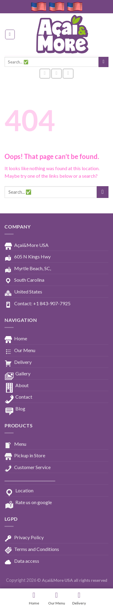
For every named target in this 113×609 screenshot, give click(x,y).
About (17, 385)
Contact (18, 397)
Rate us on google (28, 502)
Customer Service (28, 467)
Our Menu (20, 350)
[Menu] (10, 34)
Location (19, 491)
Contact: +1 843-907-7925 (38, 303)
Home (16, 338)
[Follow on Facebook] (44, 74)
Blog (15, 409)
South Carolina (24, 280)
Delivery (18, 362)
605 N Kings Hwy (28, 257)
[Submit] (103, 62)
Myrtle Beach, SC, (28, 268)
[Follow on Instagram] (56, 74)
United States (23, 292)
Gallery (17, 374)
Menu (15, 444)
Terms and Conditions (32, 549)
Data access (22, 561)
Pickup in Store (25, 455)
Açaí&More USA (27, 245)
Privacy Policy (24, 537)
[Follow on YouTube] (68, 74)
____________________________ (30, 478)
